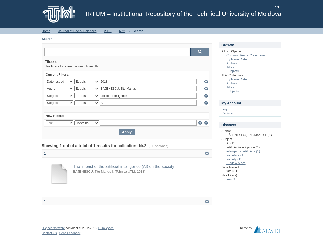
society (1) (233, 159)
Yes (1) (231, 179)
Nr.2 (122, 31)
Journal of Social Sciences (77, 31)
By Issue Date (236, 59)
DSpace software (53, 228)
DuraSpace (105, 228)
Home (46, 31)
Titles (230, 67)
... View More (236, 163)
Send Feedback (70, 233)
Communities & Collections (245, 55)
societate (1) (235, 155)
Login (277, 6)
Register (227, 113)
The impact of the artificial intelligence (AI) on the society (123, 166)
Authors (232, 63)
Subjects (232, 71)
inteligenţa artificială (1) (243, 151)
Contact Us (49, 233)
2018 (108, 31)
